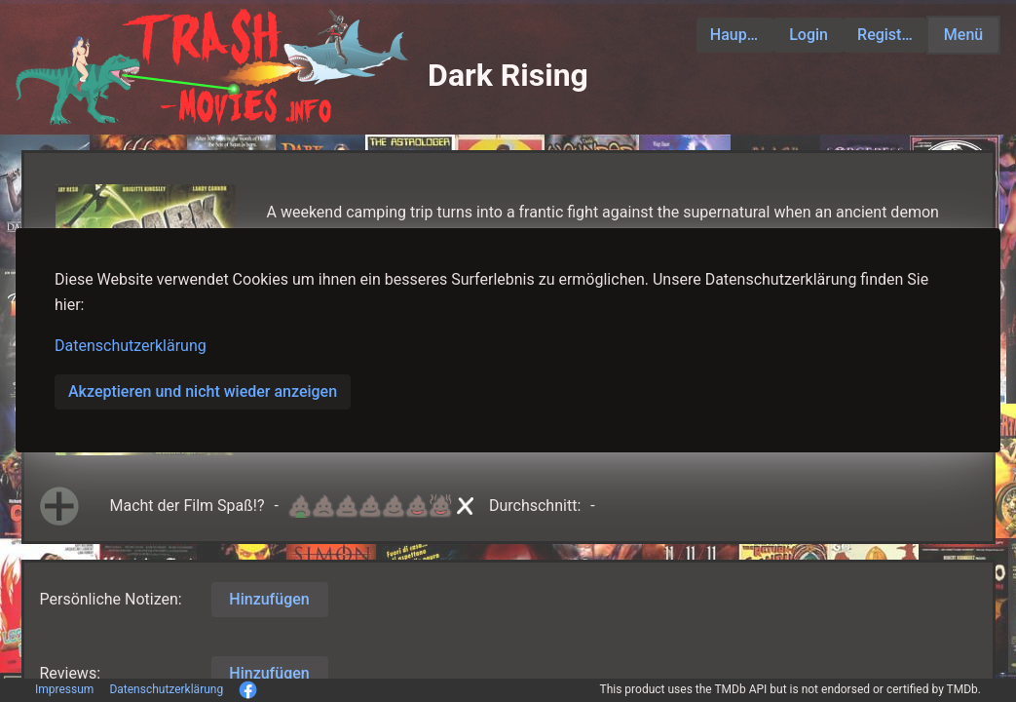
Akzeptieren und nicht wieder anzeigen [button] (202, 391)
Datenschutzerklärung (131, 345)
